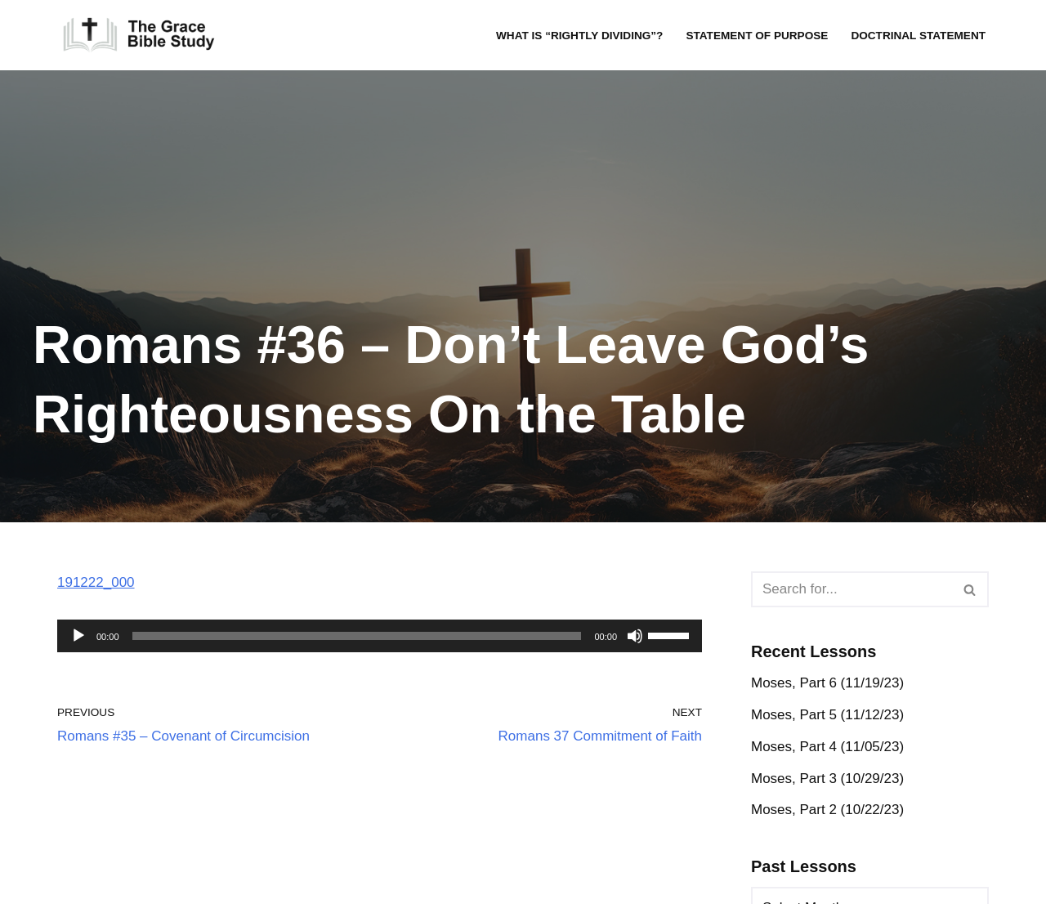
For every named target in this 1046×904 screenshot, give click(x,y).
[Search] (851, 589)
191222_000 (96, 582)
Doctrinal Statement (918, 35)
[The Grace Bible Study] (139, 35)
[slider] (357, 636)
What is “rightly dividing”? (579, 35)
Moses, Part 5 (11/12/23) (827, 715)
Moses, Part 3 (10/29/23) (827, 778)
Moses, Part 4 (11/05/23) (827, 746)
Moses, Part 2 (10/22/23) (827, 809)
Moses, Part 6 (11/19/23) (827, 683)
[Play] (78, 636)
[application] (379, 636)
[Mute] (635, 636)
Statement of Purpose (757, 35)
